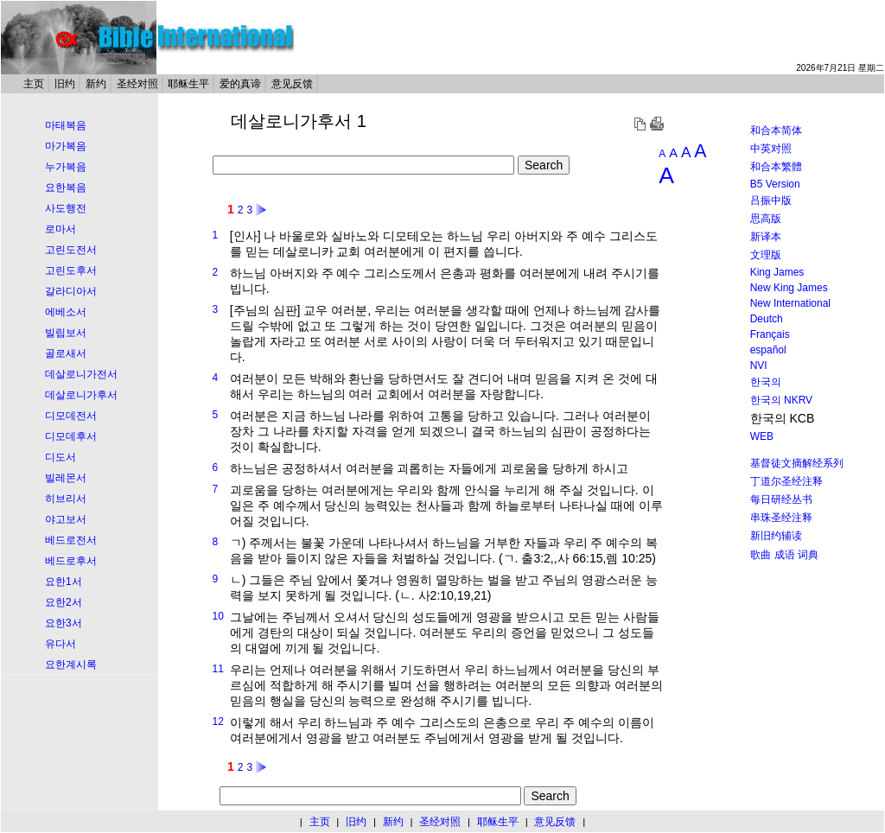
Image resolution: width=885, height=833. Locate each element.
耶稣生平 (188, 84)
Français (770, 334)
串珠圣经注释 (781, 518)
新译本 (765, 237)
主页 (33, 84)
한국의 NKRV (781, 400)
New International (790, 303)
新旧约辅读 (776, 536)
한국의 (765, 382)
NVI (758, 365)
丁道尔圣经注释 (786, 481)
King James (777, 272)
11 (217, 669)
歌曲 (760, 555)
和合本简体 (776, 130)
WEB (762, 436)
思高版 (765, 219)
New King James (789, 288)
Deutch (766, 319)
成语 (784, 555)
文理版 (765, 255)
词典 (808, 555)
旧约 (64, 84)
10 (217, 616)
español (768, 350)
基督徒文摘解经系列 (797, 463)
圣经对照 (137, 84)
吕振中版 (771, 200)
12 (217, 721)
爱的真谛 (240, 84)
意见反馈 (292, 84)
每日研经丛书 (781, 499)
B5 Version (775, 184)
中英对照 (771, 149)
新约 (96, 84)
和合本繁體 (776, 167)
